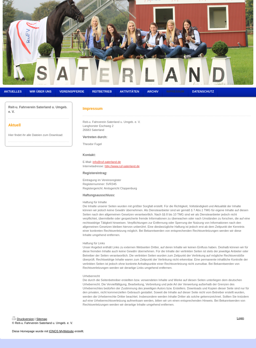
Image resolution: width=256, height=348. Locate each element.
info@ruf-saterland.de (107, 161)
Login (240, 318)
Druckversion (23, 319)
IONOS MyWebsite (61, 331)
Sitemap (41, 319)
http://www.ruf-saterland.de (122, 166)
